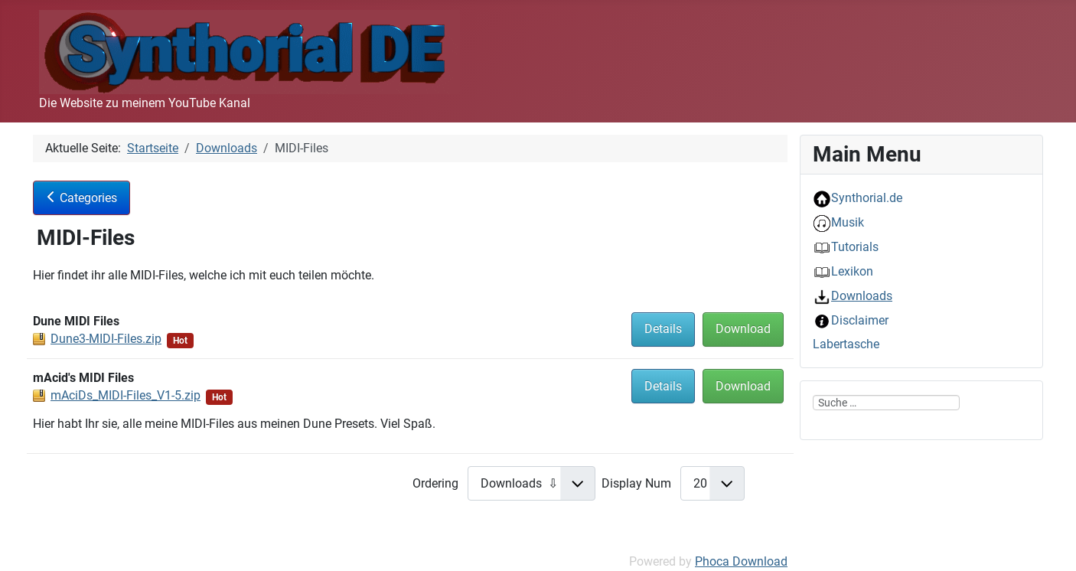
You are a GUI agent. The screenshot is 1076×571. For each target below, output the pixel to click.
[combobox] (886, 402)
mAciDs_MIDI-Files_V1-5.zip (126, 395)
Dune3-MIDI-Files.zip (106, 338)
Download (743, 328)
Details (663, 328)
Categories (81, 198)
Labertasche (846, 344)
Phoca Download (741, 561)
